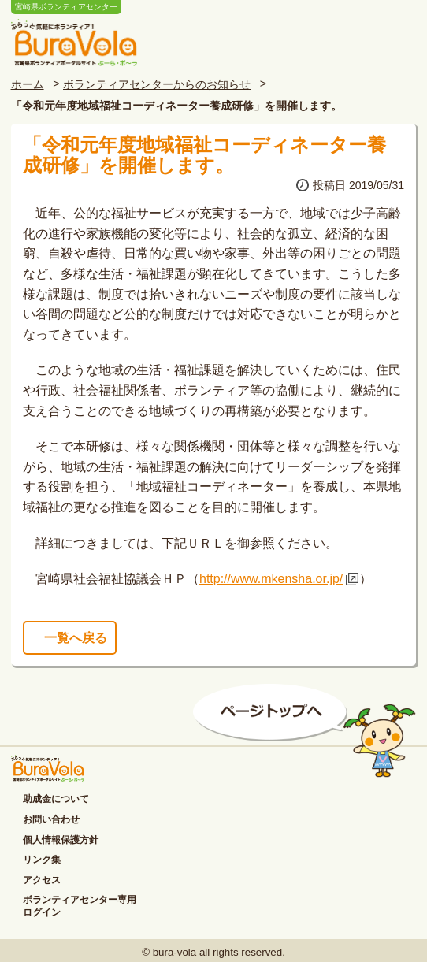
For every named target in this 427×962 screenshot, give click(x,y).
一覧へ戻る (75, 637)
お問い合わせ (51, 819)
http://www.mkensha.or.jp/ (271, 578)
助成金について (56, 798)
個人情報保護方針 (60, 839)
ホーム (27, 84)
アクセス (42, 880)
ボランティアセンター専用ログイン (79, 906)
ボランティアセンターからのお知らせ (157, 84)
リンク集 (42, 859)
